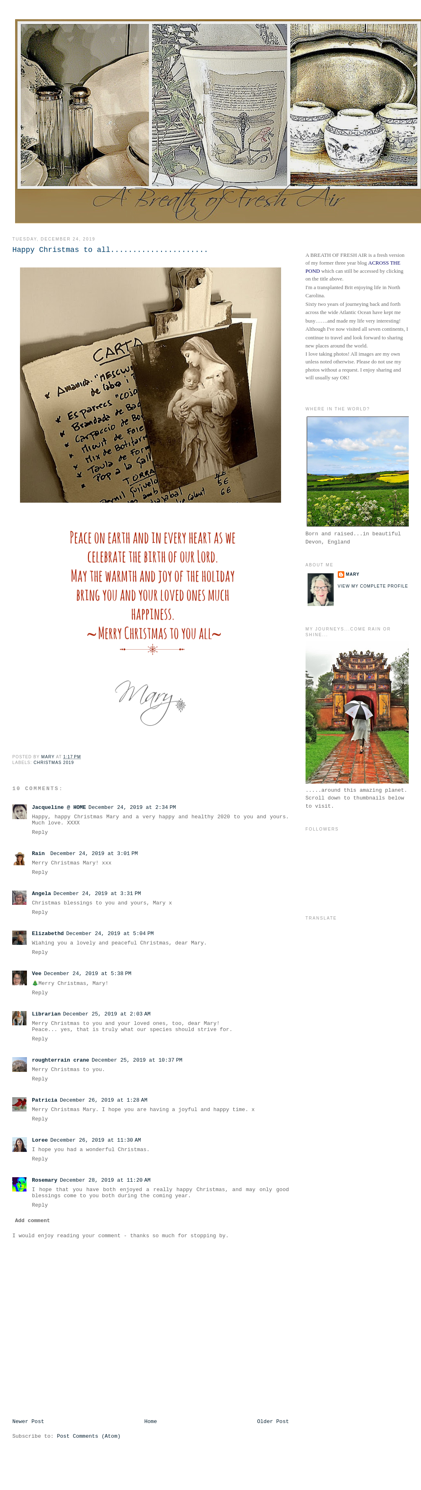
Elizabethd (48, 934)
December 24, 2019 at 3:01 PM (94, 854)
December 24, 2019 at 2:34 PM (132, 807)
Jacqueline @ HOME (59, 807)
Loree (40, 1140)
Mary (353, 574)
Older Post (273, 1422)
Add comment (32, 1221)
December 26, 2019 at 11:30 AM (95, 1140)
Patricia (44, 1100)
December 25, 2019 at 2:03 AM (107, 1014)
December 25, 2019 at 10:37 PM (137, 1060)
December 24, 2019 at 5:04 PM (110, 934)
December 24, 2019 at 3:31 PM (97, 894)
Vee (36, 974)
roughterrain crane (60, 1060)
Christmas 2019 (53, 762)
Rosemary (44, 1180)
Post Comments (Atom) (88, 1436)
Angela (41, 894)
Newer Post (28, 1422)
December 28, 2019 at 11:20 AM (105, 1180)
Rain (40, 854)
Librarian (46, 1014)
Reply (40, 832)
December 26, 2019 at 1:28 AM (104, 1100)
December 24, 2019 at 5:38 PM (88, 974)
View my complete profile (373, 586)
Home (150, 1422)
